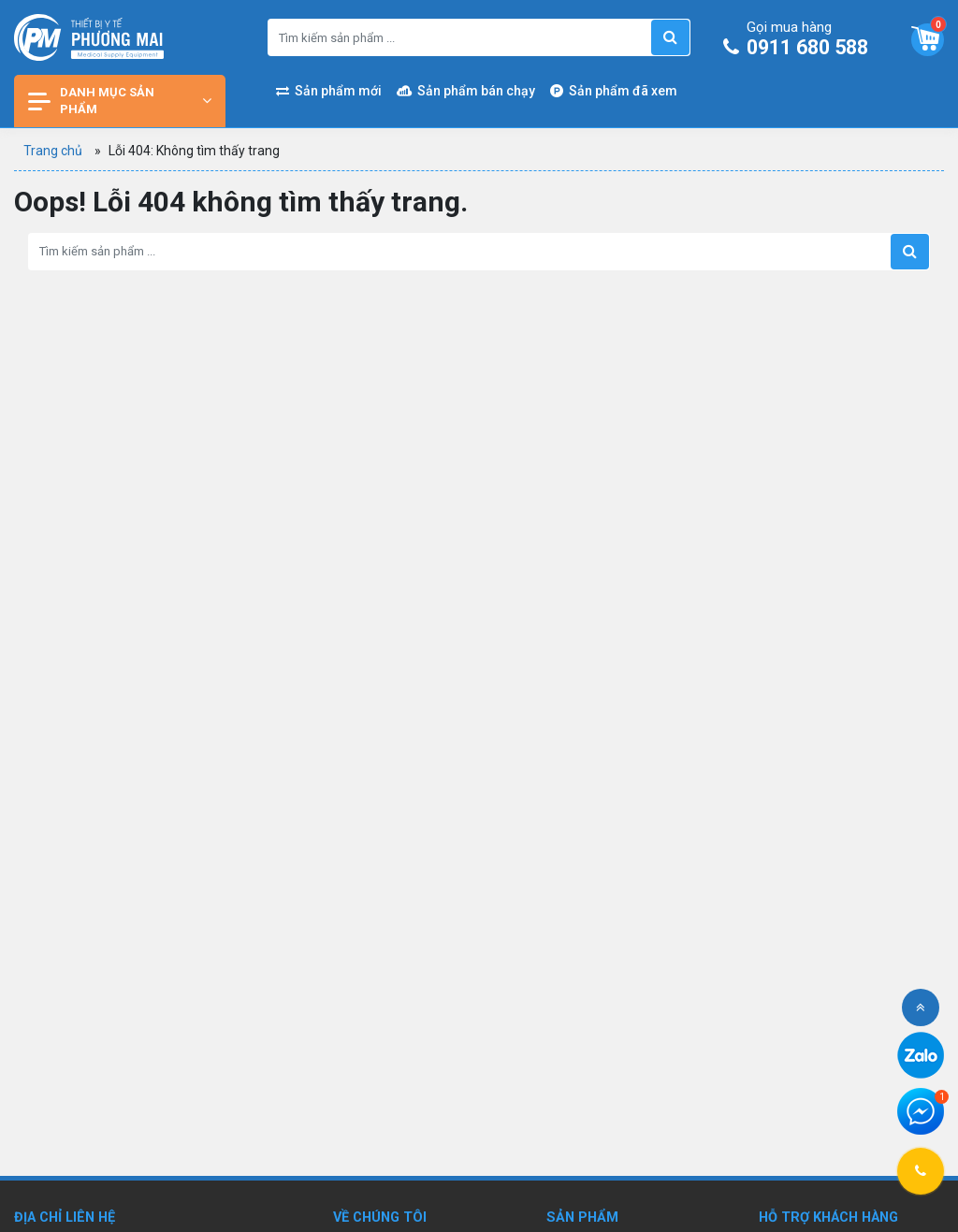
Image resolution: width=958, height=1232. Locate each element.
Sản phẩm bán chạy (466, 90)
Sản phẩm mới (329, 90)
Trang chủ (52, 150)
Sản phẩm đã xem (613, 90)
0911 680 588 (800, 40)
